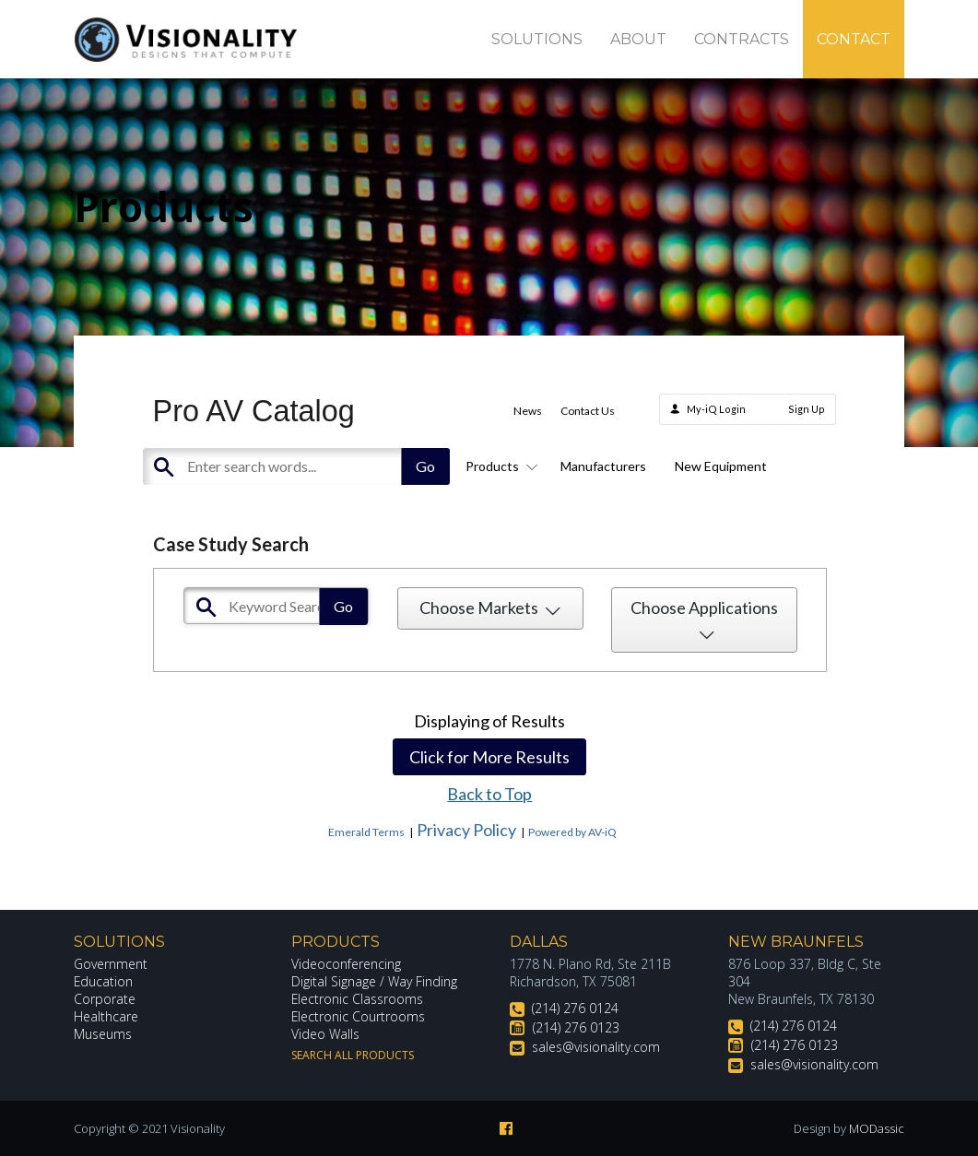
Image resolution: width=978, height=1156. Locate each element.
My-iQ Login (716, 409)
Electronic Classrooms (357, 999)
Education (104, 981)
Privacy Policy (466, 830)
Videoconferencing (346, 964)
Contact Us (587, 411)
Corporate (105, 999)
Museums (103, 1034)
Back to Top (489, 794)
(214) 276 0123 (576, 1027)
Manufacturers (603, 466)
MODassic (876, 1128)
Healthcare (106, 1016)
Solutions (537, 39)
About (638, 39)
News (527, 411)
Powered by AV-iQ (572, 832)
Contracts (741, 39)
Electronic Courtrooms (358, 1016)
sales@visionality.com (596, 1047)
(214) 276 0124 (575, 1008)
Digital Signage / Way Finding (374, 981)
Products (498, 466)
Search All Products (352, 1055)
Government (110, 964)
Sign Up (806, 409)
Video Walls (325, 1034)
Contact (853, 39)
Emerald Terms (366, 832)
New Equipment (721, 466)
